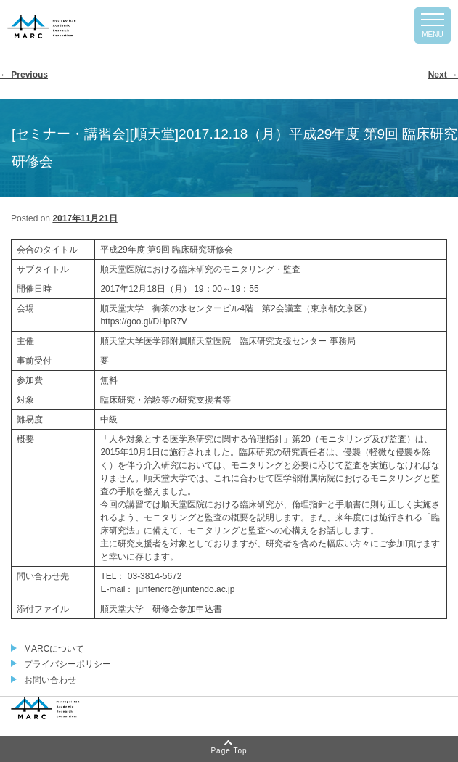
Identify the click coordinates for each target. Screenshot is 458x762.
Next (443, 75)
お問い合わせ (50, 680)
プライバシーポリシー (67, 664)
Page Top (228, 751)
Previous (24, 75)
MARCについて (54, 649)
